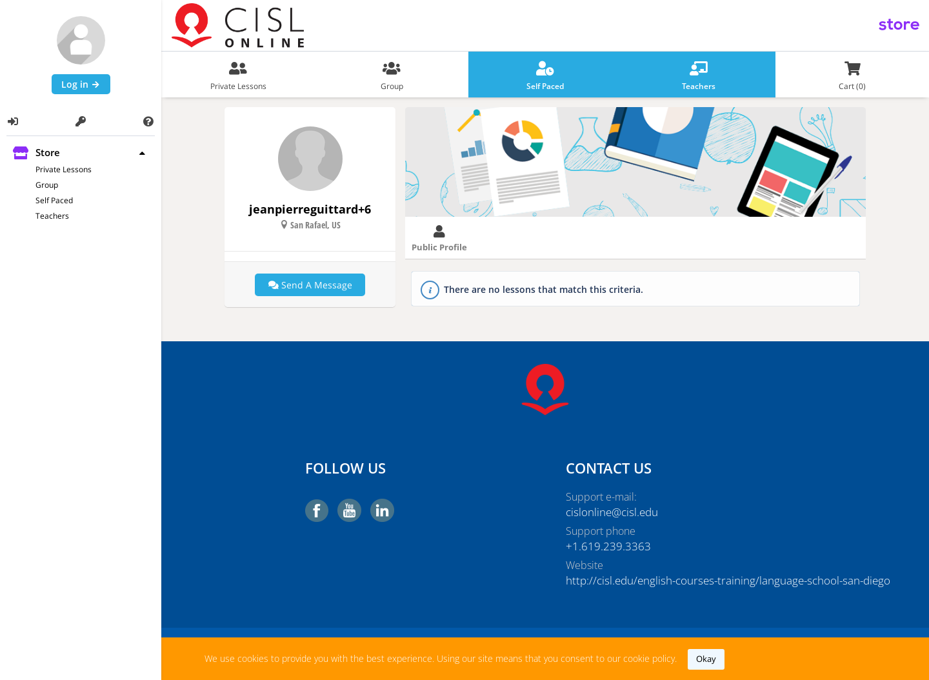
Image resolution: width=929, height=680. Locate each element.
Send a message (310, 285)
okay (706, 659)
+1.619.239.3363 (604, 546)
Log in (81, 84)
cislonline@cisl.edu (610, 512)
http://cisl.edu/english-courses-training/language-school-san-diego (675, 581)
